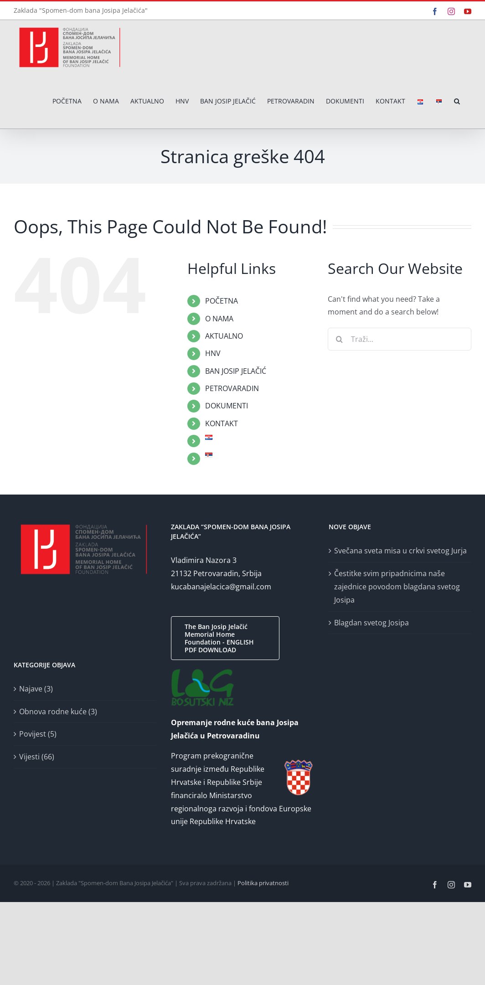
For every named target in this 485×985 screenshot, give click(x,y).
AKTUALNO (224, 336)
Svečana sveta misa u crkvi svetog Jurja (400, 551)
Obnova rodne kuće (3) (58, 712)
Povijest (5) (38, 734)
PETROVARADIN (232, 388)
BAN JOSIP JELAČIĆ (235, 371)
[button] (457, 101)
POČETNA (221, 301)
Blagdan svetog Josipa (371, 623)
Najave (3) (36, 689)
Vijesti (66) (36, 757)
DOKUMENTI (226, 406)
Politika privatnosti (263, 883)
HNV (213, 353)
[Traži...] (399, 339)
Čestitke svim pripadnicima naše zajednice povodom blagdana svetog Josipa (397, 586)
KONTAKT (221, 423)
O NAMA (219, 319)
